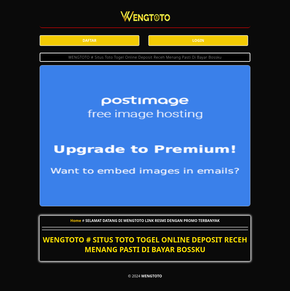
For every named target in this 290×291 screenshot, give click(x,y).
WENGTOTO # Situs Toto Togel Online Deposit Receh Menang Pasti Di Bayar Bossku (145, 57)
